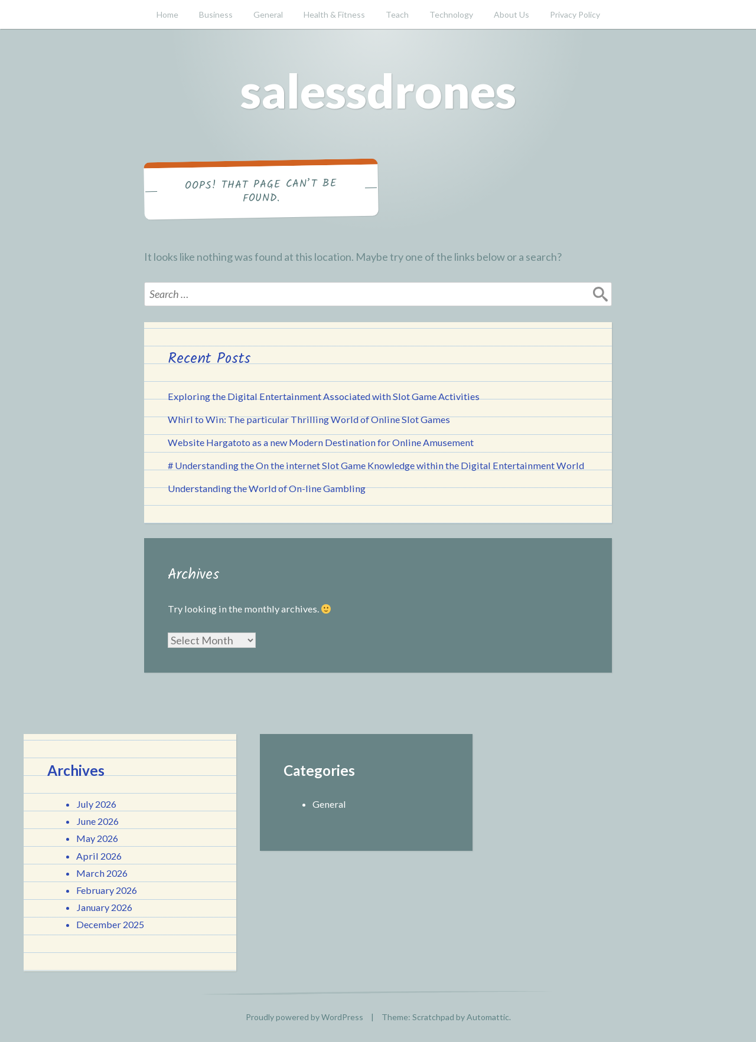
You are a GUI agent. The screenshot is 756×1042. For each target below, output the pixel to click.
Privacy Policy (575, 14)
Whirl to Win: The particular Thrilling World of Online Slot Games (309, 419)
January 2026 (104, 907)
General (268, 14)
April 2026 (99, 855)
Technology (451, 14)
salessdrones (378, 90)
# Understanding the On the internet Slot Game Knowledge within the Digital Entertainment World (376, 465)
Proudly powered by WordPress (304, 1017)
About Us (511, 14)
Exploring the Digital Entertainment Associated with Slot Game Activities (324, 396)
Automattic (488, 1017)
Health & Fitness (334, 14)
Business (216, 14)
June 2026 (97, 821)
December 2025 (110, 924)
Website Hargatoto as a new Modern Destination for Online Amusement (321, 442)
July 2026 (96, 804)
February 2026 (106, 890)
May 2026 (97, 838)
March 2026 (102, 873)
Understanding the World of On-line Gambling (267, 488)
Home (167, 14)
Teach (397, 14)
